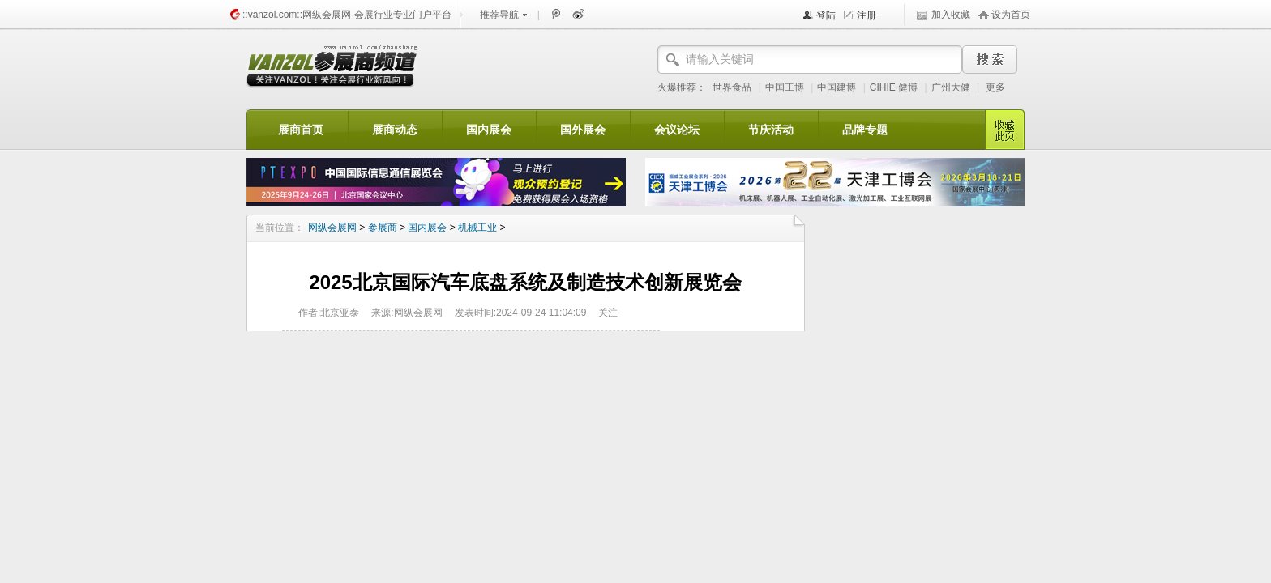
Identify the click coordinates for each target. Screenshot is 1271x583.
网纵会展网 (332, 227)
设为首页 (1010, 14)
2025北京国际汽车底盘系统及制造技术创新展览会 (525, 282)
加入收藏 (950, 14)
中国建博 (836, 87)
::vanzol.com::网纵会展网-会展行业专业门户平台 (346, 14)
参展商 (382, 227)
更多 (995, 87)
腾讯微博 (555, 14)
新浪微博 (577, 14)
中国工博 (784, 87)
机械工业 (477, 227)
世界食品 (732, 87)
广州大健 (950, 87)
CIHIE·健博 (894, 87)
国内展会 (427, 227)
